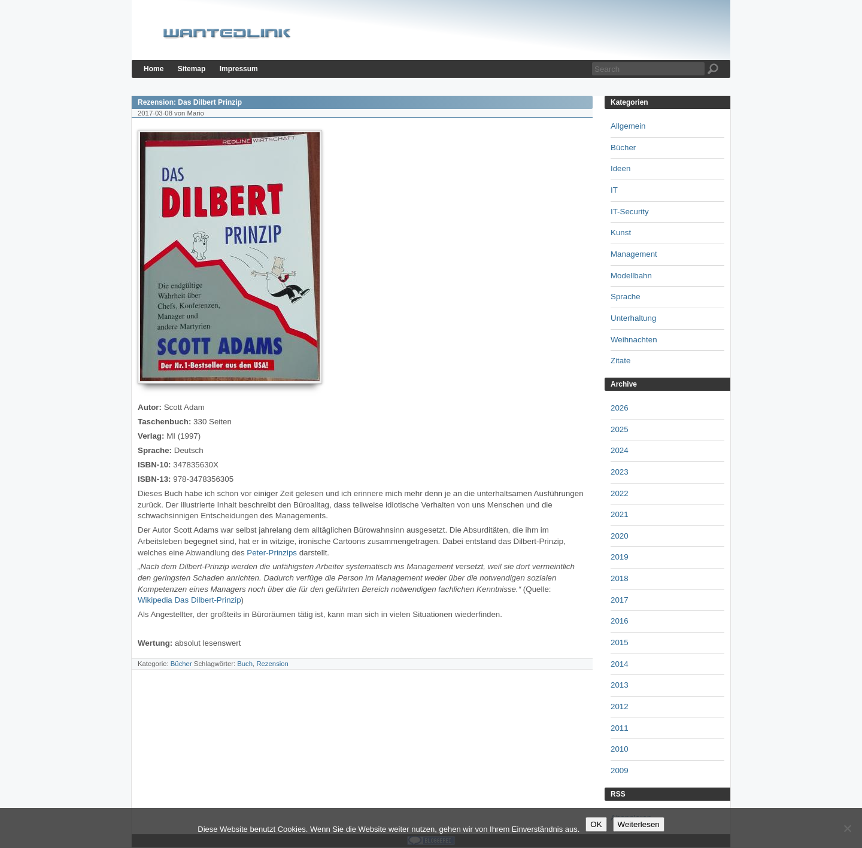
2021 (620, 514)
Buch (245, 663)
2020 (620, 535)
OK (596, 824)
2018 (620, 578)
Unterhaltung (633, 318)
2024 (620, 450)
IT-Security (630, 211)
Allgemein (628, 125)
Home (153, 69)
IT (614, 190)
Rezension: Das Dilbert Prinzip (190, 102)
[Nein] (847, 828)
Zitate (620, 360)
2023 (620, 471)
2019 (620, 556)
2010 (620, 748)
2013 (620, 684)
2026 (620, 407)
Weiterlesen (639, 824)
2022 (620, 493)
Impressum (239, 69)
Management (634, 254)
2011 (620, 728)
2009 (620, 770)
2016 (620, 620)
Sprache (626, 296)
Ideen (620, 168)
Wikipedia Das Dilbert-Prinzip (189, 599)
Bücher (181, 663)
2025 (620, 429)
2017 (620, 599)
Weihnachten (634, 339)
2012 (620, 706)
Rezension (272, 663)
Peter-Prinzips (272, 552)
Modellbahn (631, 275)
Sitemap (192, 69)
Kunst (621, 232)
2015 (620, 642)
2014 (620, 663)
